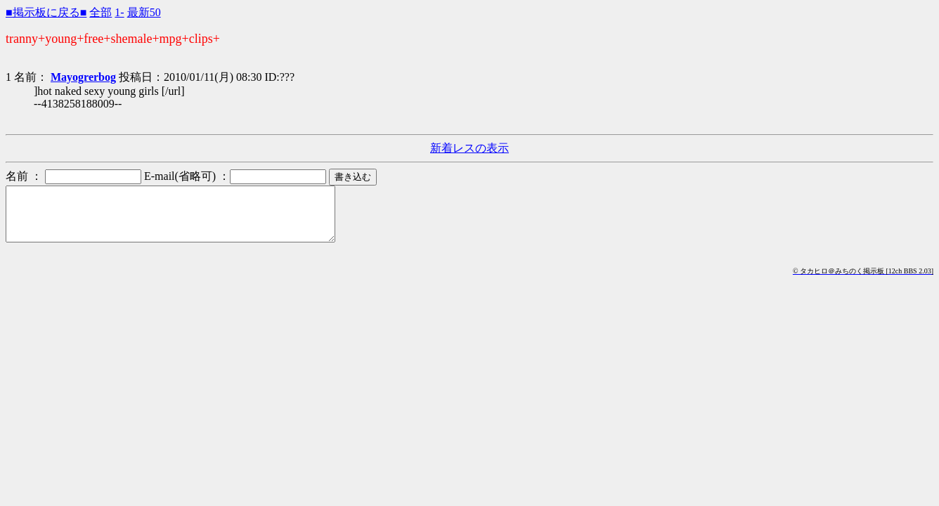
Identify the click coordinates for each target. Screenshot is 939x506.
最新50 (144, 12)
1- (119, 12)
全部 (100, 12)
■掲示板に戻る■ (46, 12)
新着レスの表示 (469, 148)
